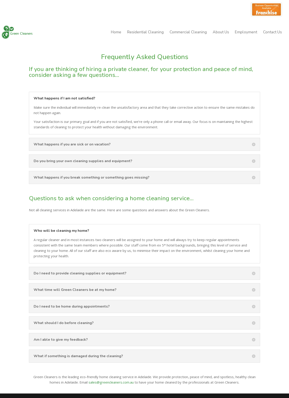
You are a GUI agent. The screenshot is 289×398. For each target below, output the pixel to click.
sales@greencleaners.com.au (111, 382)
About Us (221, 33)
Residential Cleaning (145, 33)
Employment (246, 33)
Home (116, 33)
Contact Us (272, 33)
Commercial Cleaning (188, 33)
